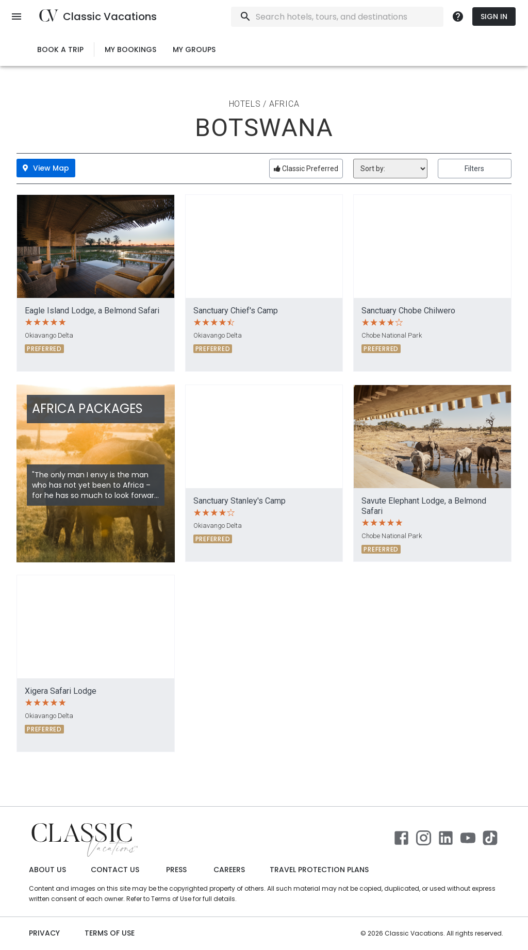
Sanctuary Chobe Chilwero (408, 310)
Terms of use (109, 933)
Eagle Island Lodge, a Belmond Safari (92, 310)
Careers (229, 869)
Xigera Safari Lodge (60, 691)
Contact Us (115, 869)
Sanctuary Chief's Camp (235, 310)
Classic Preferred (306, 168)
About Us (47, 869)
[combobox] (365, 17)
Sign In (494, 16)
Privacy (44, 933)
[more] (458, 16)
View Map (46, 168)
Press (176, 869)
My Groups (194, 49)
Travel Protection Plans (319, 869)
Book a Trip (60, 49)
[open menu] (16, 16)
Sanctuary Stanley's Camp (239, 501)
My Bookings (130, 49)
